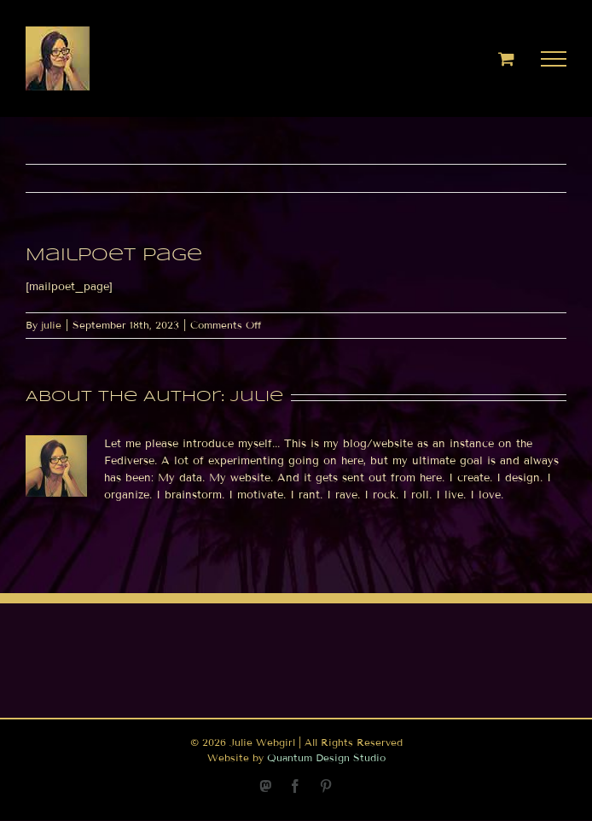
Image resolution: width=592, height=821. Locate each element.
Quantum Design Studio (326, 757)
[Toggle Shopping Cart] (506, 58)
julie (51, 324)
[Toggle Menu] (554, 59)
